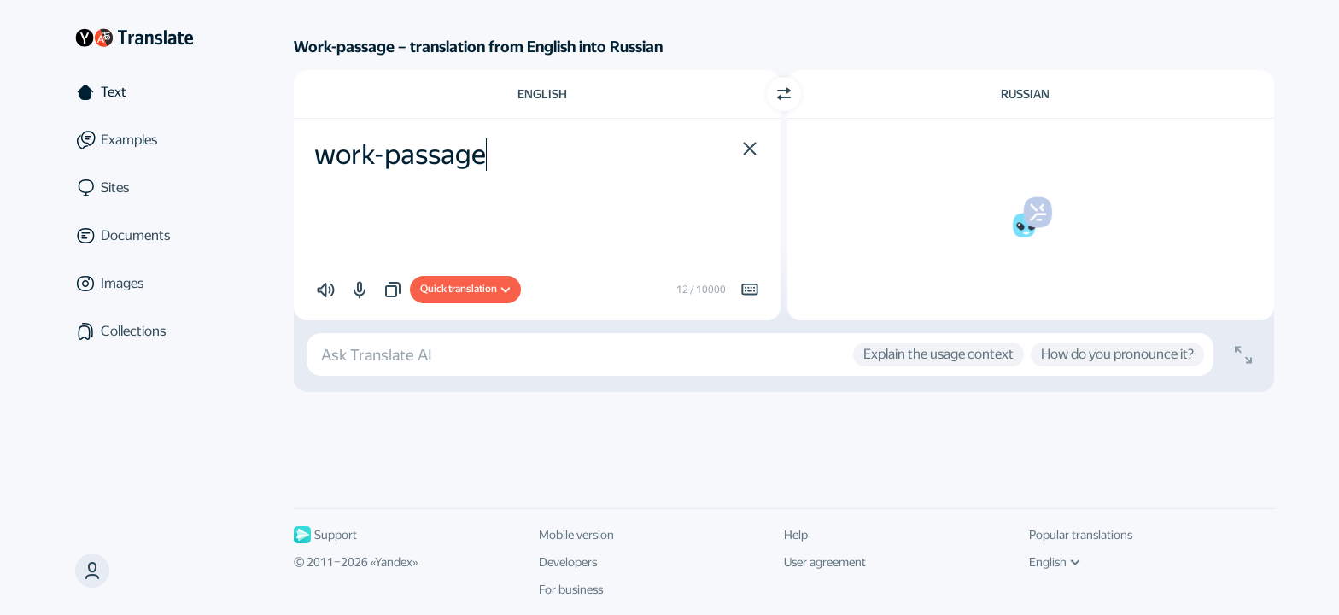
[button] (92, 571)
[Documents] (147, 236)
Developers (568, 562)
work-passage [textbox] (400, 154)
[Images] (147, 283)
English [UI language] (1054, 562)
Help (796, 535)
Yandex (393, 562)
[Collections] (147, 331)
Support (325, 534)
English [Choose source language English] (542, 94)
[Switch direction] (784, 94)
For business (571, 589)
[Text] (147, 92)
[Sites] (147, 188)
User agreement (825, 562)
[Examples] (147, 140)
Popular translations (1080, 535)
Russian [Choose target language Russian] (1025, 94)
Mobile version (576, 535)
